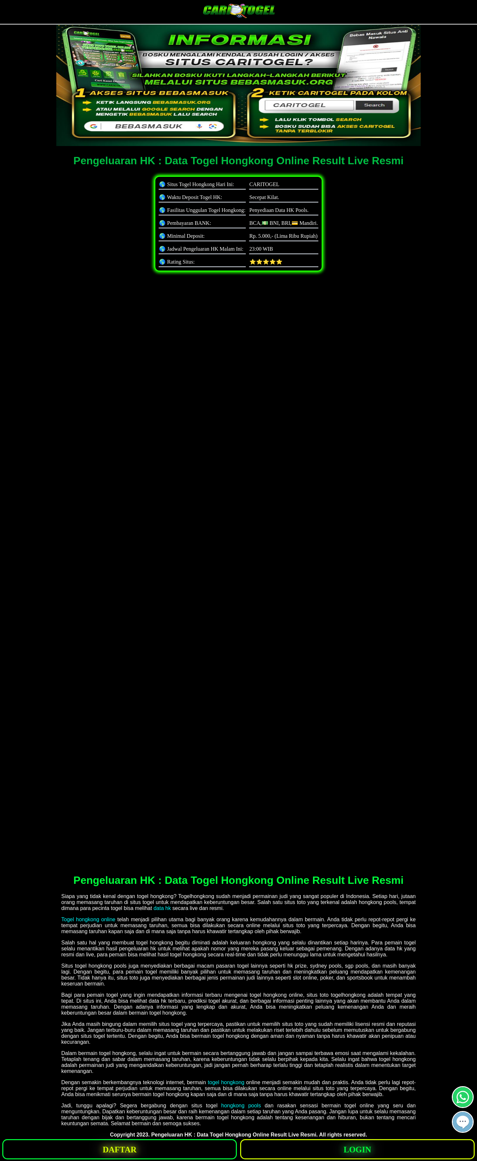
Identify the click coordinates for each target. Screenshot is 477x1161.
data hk (162, 908)
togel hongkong (226, 1082)
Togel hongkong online (88, 919)
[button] (463, 1122)
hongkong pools (241, 1105)
